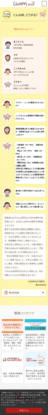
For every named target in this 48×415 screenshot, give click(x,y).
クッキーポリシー (15, 400)
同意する (24, 411)
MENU (46, 3)
